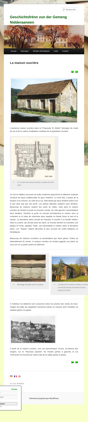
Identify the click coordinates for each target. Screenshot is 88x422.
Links (56, 51)
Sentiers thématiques (41, 51)
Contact (65, 51)
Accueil (13, 51)
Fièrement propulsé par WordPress (44, 398)
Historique (25, 51)
